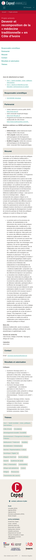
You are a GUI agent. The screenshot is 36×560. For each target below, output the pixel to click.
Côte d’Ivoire (8, 429)
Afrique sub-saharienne (11, 468)
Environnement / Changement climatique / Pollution (17, 437)
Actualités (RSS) (12, 508)
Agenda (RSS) (12, 510)
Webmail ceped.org (13, 525)
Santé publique (23, 457)
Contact (4, 58)
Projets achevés (13, 12)
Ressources (15, 472)
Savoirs (6, 461)
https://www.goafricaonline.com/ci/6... (18, 121)
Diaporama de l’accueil (14, 533)
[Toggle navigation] (4, 8)
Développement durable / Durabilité (15, 432)
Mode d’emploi (12, 516)
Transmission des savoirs (12, 475)
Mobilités (25, 442)
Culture (23, 468)
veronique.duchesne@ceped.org (17, 355)
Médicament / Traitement (11, 442)
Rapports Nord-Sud (10, 457)
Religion (6, 472)
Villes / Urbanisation (10, 464)
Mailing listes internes (14, 529)
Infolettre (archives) (13, 531)
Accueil (4, 12)
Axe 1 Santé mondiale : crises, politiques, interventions (17, 424)
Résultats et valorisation (10, 61)
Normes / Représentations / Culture (15, 449)
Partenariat (5, 51)
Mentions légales (27, 556)
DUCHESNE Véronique (14, 98)
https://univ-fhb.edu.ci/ (13, 115)
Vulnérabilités (23, 464)
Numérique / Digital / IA (11, 453)
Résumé (4, 54)
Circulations (18, 429)
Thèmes (4, 64)
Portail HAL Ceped (13, 521)
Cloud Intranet (12, 523)
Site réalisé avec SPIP (10, 556)
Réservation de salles (14, 527)
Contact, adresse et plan (18, 501)
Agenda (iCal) (12, 512)
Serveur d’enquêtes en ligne (16, 535)
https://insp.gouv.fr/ (12, 111)
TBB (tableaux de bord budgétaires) (14, 537)
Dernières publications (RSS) (16, 514)
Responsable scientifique (10, 48)
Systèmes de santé (17, 461)
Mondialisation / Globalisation (13, 446)
